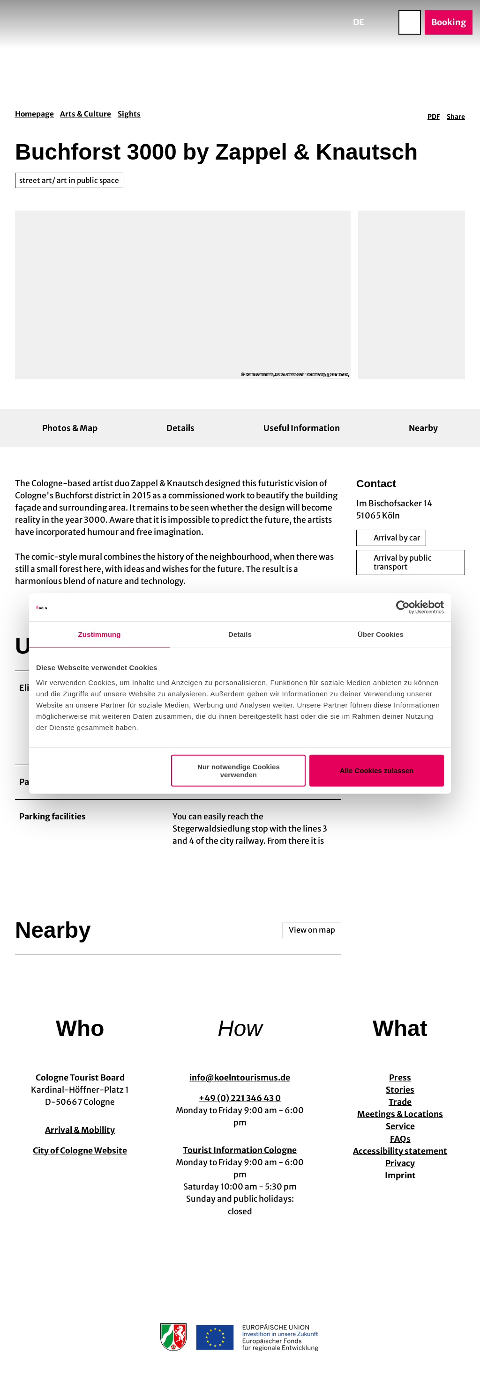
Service (399, 1133)
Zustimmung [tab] (99, 634)
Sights (129, 114)
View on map (312, 936)
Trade (400, 1108)
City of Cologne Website (80, 1157)
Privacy (400, 1169)
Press (400, 1084)
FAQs (400, 1145)
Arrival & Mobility (80, 1136)
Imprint (399, 1181)
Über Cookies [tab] (381, 634)
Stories (400, 1096)
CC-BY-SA (339, 375)
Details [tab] (240, 634)
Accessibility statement (400, 1157)
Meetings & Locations (400, 1121)
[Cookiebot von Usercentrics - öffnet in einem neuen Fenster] (403, 607)
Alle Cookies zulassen (377, 770)
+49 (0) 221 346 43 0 (240, 1104)
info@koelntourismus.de (239, 1084)
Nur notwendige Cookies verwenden (238, 770)
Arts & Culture (85, 114)
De (358, 22)
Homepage (34, 114)
